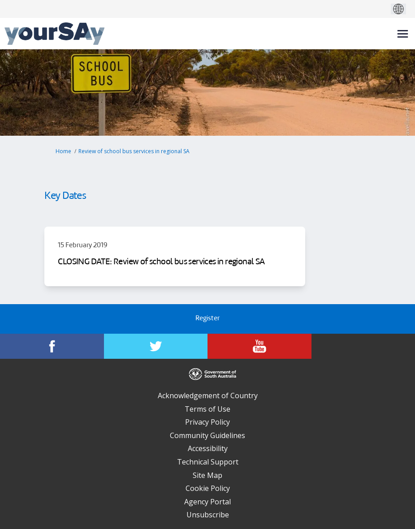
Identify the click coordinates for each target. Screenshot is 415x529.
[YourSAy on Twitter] (156, 346)
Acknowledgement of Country (208, 395)
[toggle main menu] (403, 34)
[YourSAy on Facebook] (52, 346)
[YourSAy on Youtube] (259, 346)
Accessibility (208, 448)
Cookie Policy (208, 488)
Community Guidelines (207, 435)
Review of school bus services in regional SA (134, 151)
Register (207, 318)
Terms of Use (207, 409)
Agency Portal (207, 502)
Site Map (207, 475)
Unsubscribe (207, 515)
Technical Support (207, 462)
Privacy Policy (207, 422)
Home (63, 151)
